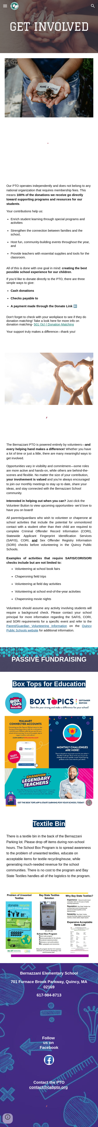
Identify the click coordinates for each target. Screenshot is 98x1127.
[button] (5, 6)
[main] (49, 26)
